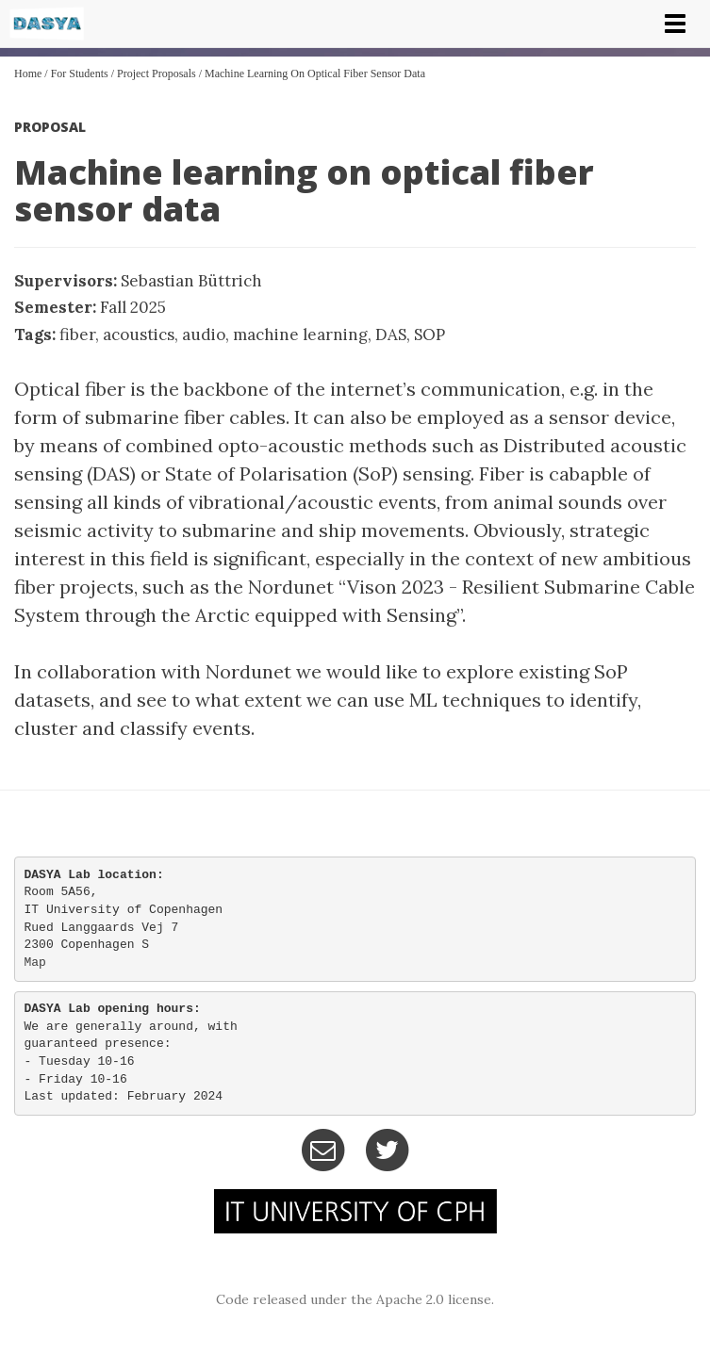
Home (27, 73)
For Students (79, 73)
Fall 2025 (133, 307)
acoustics (138, 334)
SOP (429, 334)
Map (35, 962)
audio (203, 334)
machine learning (300, 334)
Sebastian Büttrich (191, 280)
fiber (77, 334)
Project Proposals (156, 73)
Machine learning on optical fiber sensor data (315, 73)
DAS (390, 334)
